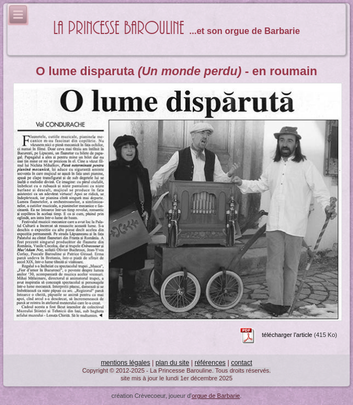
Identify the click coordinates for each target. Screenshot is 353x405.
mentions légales (125, 363)
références (210, 363)
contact (241, 363)
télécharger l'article (287, 335)
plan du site (172, 363)
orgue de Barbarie (216, 395)
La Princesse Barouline (118, 28)
